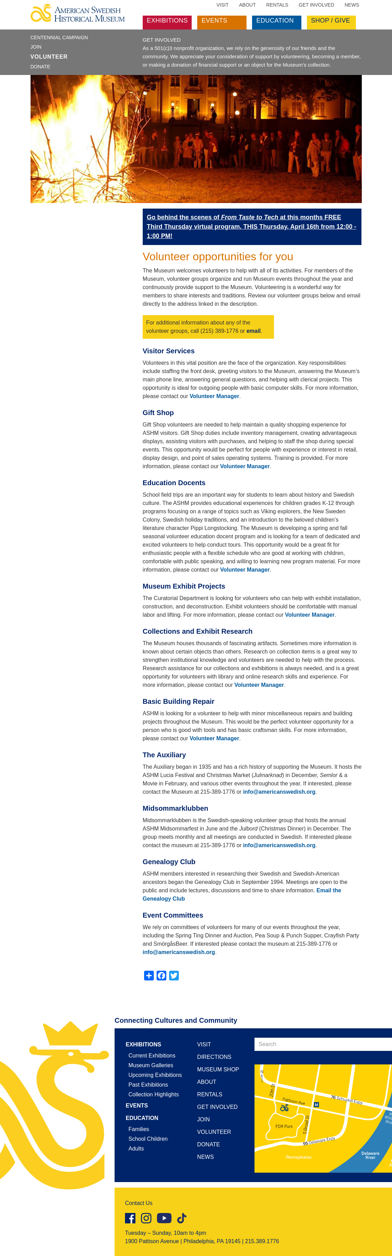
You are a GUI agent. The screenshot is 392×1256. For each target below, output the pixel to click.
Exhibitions (167, 20)
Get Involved (316, 5)
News (352, 5)
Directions (214, 1057)
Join (36, 47)
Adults (136, 1149)
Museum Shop (218, 1069)
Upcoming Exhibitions (155, 1075)
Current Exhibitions (151, 1056)
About (247, 5)
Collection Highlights (153, 1094)
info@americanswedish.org (279, 792)
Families (138, 1129)
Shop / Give (330, 20)
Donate (40, 66)
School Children (148, 1139)
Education (275, 20)
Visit (223, 5)
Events (214, 20)
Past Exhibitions (148, 1085)
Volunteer (49, 57)
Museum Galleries (150, 1065)
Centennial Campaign (59, 37)
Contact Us (138, 1203)
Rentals (277, 5)
